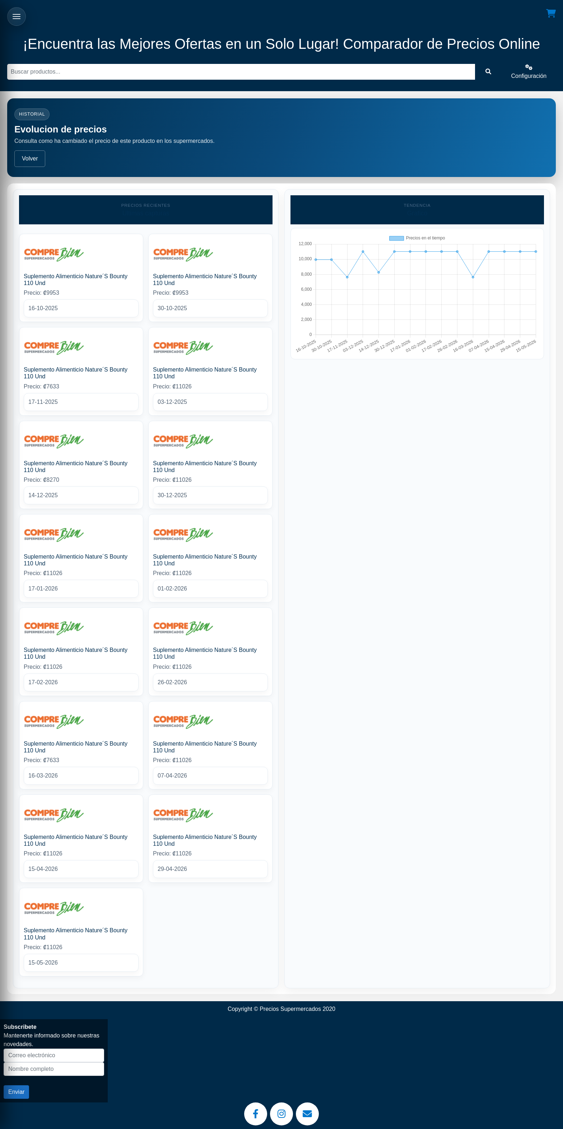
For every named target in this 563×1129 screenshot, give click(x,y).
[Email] (307, 1113)
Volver (30, 158)
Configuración (529, 71)
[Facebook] (255, 1113)
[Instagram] (281, 1113)
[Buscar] (241, 72)
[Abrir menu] (16, 16)
